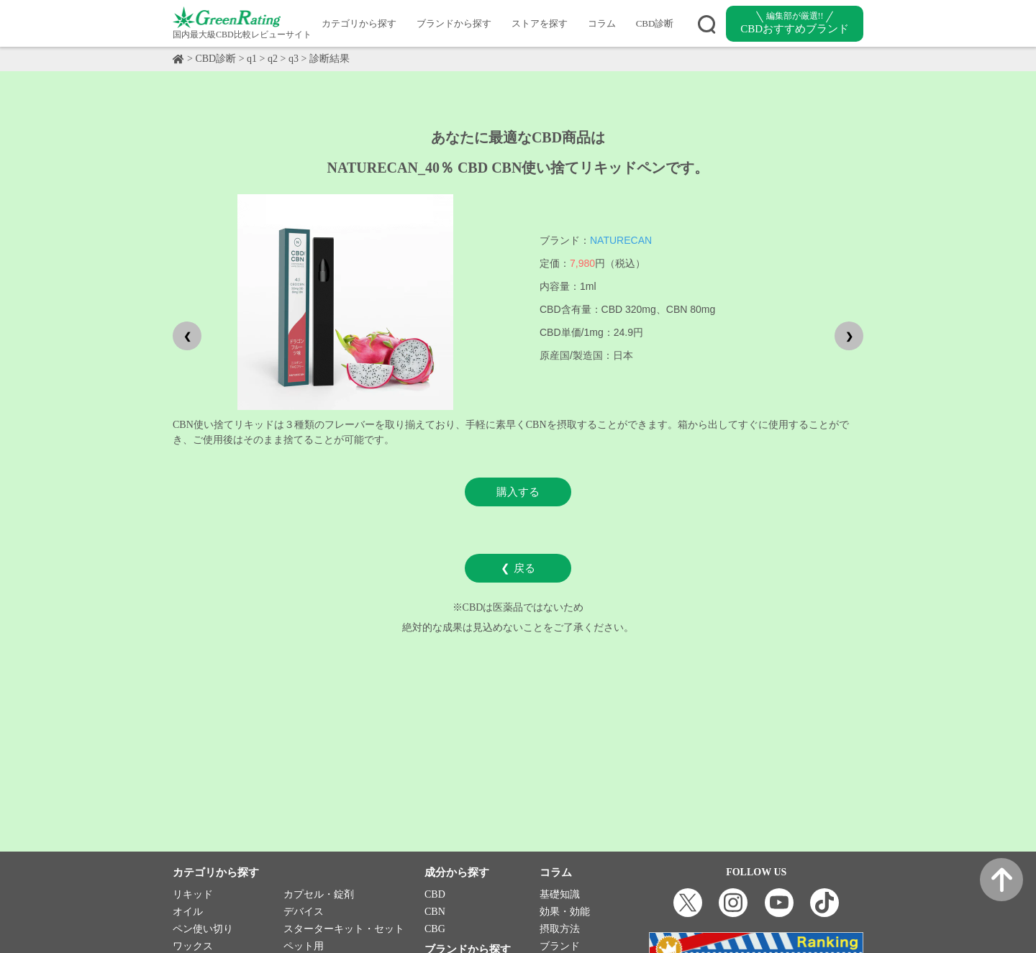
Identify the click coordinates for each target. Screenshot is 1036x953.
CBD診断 (655, 23)
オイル (188, 911)
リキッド (193, 894)
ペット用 (303, 946)
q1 (252, 58)
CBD (434, 894)
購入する (518, 491)
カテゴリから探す (359, 23)
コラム (602, 23)
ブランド (560, 946)
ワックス (193, 946)
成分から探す (456, 872)
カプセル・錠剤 (318, 894)
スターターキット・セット (343, 929)
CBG (434, 929)
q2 (273, 58)
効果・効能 (565, 911)
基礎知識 (560, 894)
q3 (293, 58)
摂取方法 (560, 929)
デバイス (303, 911)
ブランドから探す (454, 23)
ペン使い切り (203, 929)
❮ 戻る (518, 568)
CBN (434, 911)
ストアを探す (540, 23)
